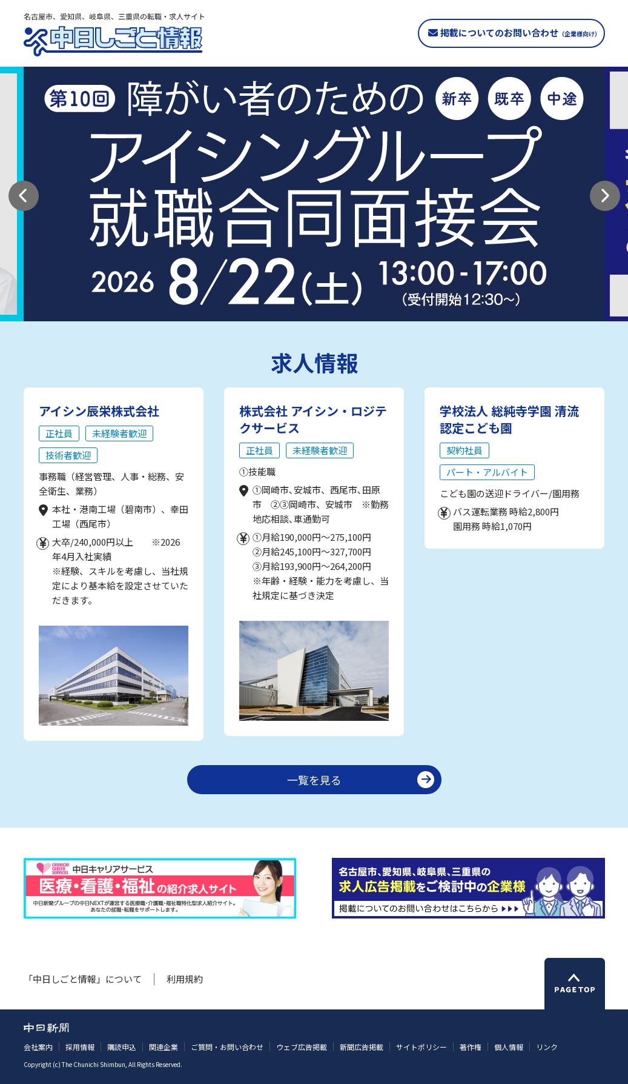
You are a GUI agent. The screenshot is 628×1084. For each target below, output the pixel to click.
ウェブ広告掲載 (301, 1047)
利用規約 (185, 978)
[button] (23, 196)
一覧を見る (314, 780)
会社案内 (38, 1047)
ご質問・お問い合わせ (227, 1047)
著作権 (470, 1047)
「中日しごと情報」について (83, 978)
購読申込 (121, 1047)
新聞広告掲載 (361, 1047)
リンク (547, 1047)
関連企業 (163, 1047)
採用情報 (79, 1047)
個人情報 (508, 1047)
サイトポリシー (421, 1047)
